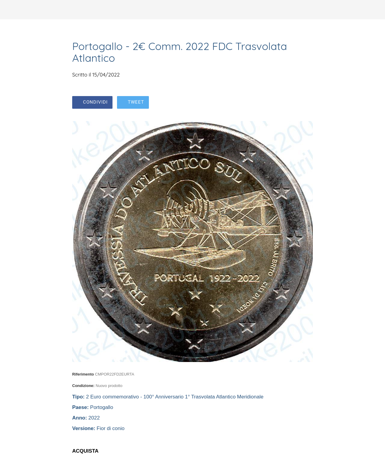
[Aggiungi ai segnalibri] (305, 103)
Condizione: (83, 385)
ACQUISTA (85, 451)
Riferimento (83, 374)
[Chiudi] (9, 9)
